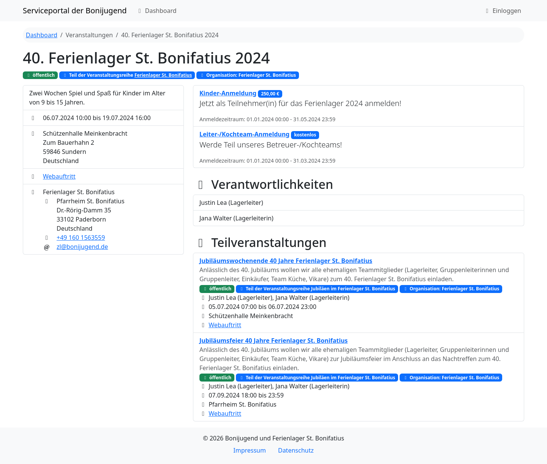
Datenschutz (296, 450)
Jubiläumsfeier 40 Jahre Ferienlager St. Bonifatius (273, 340)
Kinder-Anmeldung (227, 93)
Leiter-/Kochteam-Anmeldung (244, 134)
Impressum (249, 450)
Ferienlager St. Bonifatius (163, 75)
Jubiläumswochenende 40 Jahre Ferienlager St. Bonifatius (285, 261)
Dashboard (156, 10)
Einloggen (502, 10)
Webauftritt (59, 176)
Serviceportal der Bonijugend (75, 10)
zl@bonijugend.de (82, 246)
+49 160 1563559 (81, 237)
